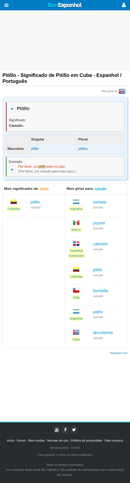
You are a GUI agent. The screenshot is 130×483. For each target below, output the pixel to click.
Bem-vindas (36, 440)
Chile (76, 297)
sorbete (100, 202)
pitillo (44, 188)
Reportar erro (119, 353)
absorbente (103, 332)
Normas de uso (57, 440)
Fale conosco (113, 440)
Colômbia (13, 209)
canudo (100, 188)
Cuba (76, 339)
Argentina (76, 209)
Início (11, 440)
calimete (100, 244)
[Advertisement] (65, 41)
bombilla (100, 290)
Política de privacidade (86, 440)
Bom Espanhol (65, 5)
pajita (98, 311)
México (76, 229)
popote (99, 223)
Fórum (21, 440)
